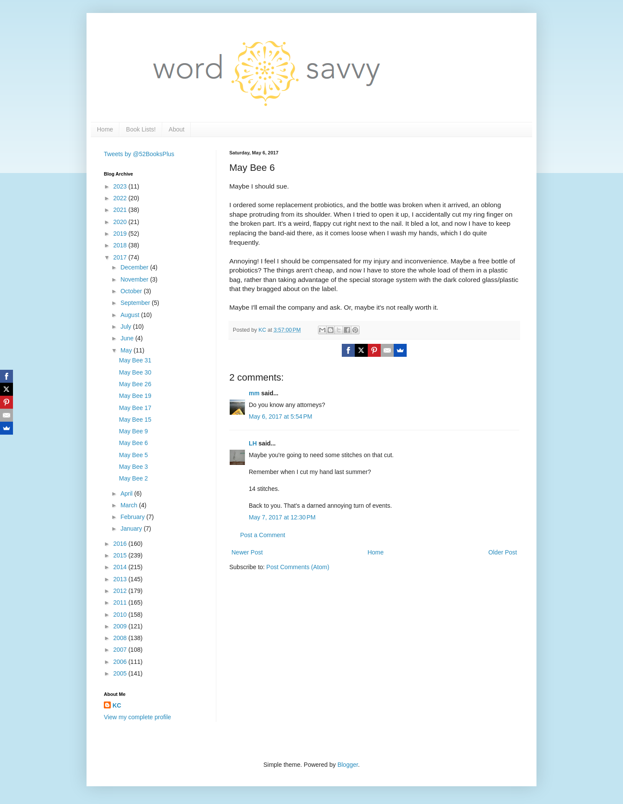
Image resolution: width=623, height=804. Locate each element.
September (135, 302)
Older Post (502, 552)
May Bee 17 (135, 407)
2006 (120, 661)
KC (116, 705)
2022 (120, 198)
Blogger (347, 764)
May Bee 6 (133, 442)
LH (253, 443)
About (177, 129)
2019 (120, 233)
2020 (120, 221)
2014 (120, 567)
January (132, 528)
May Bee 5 (133, 455)
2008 (120, 637)
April (127, 493)
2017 (120, 257)
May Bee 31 (135, 360)
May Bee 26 (135, 384)
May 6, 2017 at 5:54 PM (280, 416)
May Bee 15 (135, 419)
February (133, 516)
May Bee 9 (133, 431)
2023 (120, 186)
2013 (120, 579)
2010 (120, 614)
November (135, 279)
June (127, 338)
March (129, 505)
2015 (120, 555)
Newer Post (247, 552)
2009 (120, 626)
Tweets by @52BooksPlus (139, 154)
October (132, 291)
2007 (120, 649)
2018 (120, 245)
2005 (120, 673)
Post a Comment (262, 535)
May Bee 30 (135, 372)
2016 (120, 543)
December (135, 267)
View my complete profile (137, 717)
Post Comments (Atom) (298, 567)
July (126, 326)
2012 (120, 590)
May (126, 350)
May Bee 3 (133, 466)
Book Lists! (140, 129)
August (130, 314)
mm (254, 393)
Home (105, 129)
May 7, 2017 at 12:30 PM (282, 517)
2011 (120, 602)
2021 (120, 209)
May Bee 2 (133, 478)
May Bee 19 (135, 395)
